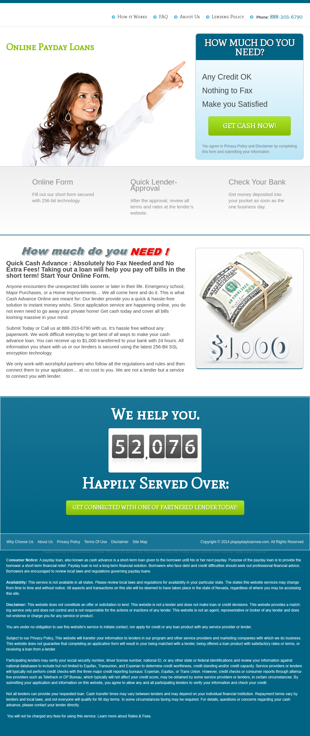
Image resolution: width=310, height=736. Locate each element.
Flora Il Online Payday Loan (161, 551)
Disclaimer (264, 146)
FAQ (163, 17)
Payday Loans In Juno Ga (250, 551)
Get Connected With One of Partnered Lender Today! (155, 507)
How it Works (132, 17)
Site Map (140, 542)
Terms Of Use (95, 542)
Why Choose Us (20, 542)
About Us (190, 17)
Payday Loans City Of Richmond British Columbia (73, 551)
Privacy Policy (235, 146)
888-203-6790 (286, 16)
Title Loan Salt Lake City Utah (124, 551)
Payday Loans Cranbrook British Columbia (206, 551)
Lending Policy (228, 17)
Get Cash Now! (249, 126)
